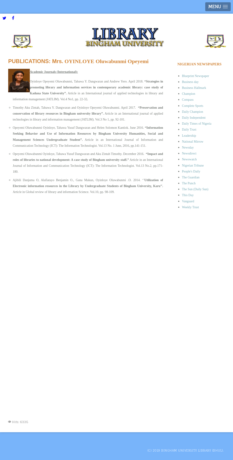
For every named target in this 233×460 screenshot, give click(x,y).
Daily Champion (192, 111)
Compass (187, 99)
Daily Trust (189, 129)
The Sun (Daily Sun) (195, 189)
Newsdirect (189, 153)
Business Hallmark (194, 88)
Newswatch (189, 159)
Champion (188, 93)
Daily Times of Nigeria (196, 123)
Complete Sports (192, 106)
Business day (190, 82)
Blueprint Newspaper (195, 76)
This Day (188, 195)
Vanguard (188, 201)
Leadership (189, 135)
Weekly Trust (190, 207)
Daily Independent (193, 117)
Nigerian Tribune (193, 165)
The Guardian (190, 177)
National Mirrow (192, 141)
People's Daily (191, 171)
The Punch (188, 183)
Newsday (188, 147)
